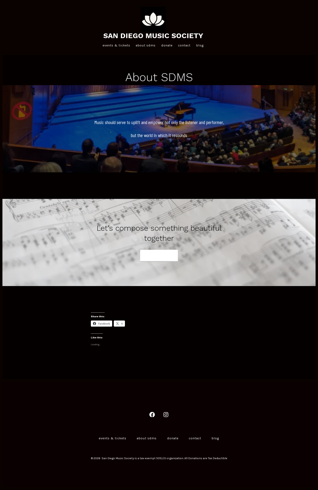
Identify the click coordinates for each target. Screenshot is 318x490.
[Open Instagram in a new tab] (165, 414)
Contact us (155, 256)
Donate (167, 45)
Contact (184, 45)
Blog (200, 45)
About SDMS (146, 45)
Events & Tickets (116, 45)
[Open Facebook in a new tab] (152, 414)
